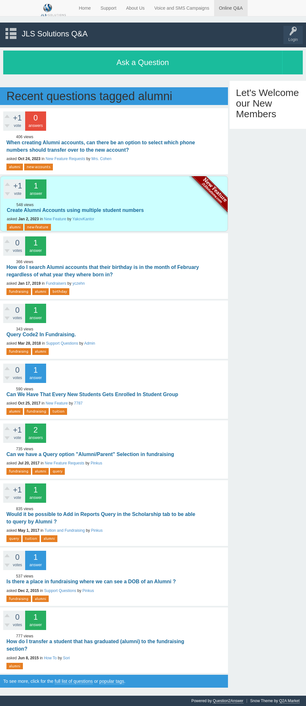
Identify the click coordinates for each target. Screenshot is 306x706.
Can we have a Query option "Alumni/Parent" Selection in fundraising (90, 454)
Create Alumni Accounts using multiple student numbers (75, 210)
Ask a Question (142, 62)
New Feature (55, 219)
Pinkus (96, 463)
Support (108, 8)
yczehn (79, 283)
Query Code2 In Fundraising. (41, 334)
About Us (135, 8)
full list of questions (74, 681)
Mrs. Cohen (102, 159)
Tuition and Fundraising (64, 530)
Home (85, 8)
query (57, 471)
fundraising (18, 291)
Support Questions (62, 343)
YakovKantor (83, 219)
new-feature (37, 227)
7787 (78, 403)
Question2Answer (228, 701)
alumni (14, 167)
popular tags (111, 681)
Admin (89, 343)
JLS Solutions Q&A (55, 33)
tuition (58, 411)
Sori (66, 658)
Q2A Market (289, 701)
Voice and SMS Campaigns (181, 8)
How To (50, 658)
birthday (60, 291)
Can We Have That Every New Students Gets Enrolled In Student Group (92, 394)
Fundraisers (56, 283)
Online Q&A (231, 8)
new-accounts (38, 167)
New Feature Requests (65, 159)
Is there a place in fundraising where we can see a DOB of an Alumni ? (91, 581)
